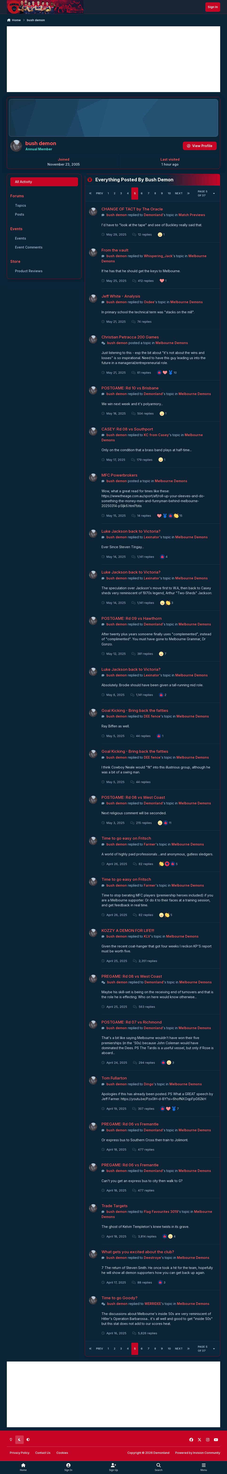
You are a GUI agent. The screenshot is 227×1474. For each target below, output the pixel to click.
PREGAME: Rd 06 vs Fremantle (130, 1124)
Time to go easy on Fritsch (126, 838)
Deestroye (152, 1258)
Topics (20, 205)
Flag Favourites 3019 (161, 1212)
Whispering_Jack (158, 256)
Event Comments (29, 247)
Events (20, 238)
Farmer (150, 844)
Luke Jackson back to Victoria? (131, 531)
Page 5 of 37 (206, 193)
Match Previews (192, 215)
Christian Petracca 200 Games (130, 337)
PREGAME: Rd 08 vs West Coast (132, 976)
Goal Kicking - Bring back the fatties (135, 710)
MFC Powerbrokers (119, 475)
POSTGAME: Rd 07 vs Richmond (132, 1022)
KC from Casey (156, 435)
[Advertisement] (113, 59)
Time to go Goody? (119, 1298)
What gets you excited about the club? (138, 1251)
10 (169, 193)
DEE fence (152, 716)
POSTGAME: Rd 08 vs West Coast (133, 797)
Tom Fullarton (114, 1078)
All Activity (23, 182)
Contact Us (43, 1453)
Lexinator (151, 537)
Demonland (153, 215)
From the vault (115, 250)
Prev (99, 193)
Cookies (62, 1453)
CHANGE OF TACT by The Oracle (132, 209)
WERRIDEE (153, 1304)
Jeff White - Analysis (121, 296)
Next (179, 193)
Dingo (148, 1084)
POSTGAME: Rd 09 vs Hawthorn (132, 618)
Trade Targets (115, 1205)
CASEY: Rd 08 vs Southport (127, 429)
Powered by (197, 1453)
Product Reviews (29, 271)
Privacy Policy (19, 1453)
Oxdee (149, 302)
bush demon (116, 215)
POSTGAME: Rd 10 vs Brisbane (130, 388)
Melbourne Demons (186, 302)
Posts (19, 214)
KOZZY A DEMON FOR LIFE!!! (128, 930)
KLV (147, 936)
